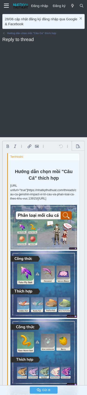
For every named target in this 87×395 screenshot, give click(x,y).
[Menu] (6, 6)
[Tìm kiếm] (81, 5)
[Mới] (72, 5)
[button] (7, 146)
